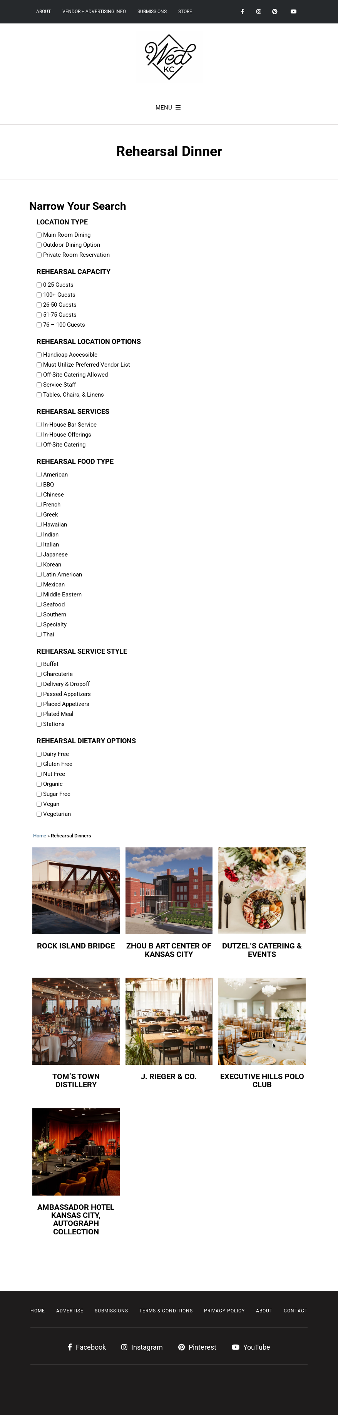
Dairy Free (56, 754)
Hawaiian (55, 524)
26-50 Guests (60, 304)
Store (185, 11)
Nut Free (54, 774)
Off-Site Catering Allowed (75, 374)
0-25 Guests (58, 284)
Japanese (55, 554)
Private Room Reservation (76, 254)
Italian (51, 544)
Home (39, 836)
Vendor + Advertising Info (94, 11)
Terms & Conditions (166, 1311)
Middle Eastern (62, 594)
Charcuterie (58, 674)
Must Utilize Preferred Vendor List (86, 364)
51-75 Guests (60, 314)
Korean (52, 564)
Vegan (51, 804)
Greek (50, 514)
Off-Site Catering (64, 444)
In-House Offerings (67, 434)
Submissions (152, 11)
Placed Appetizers (66, 704)
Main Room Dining (66, 234)
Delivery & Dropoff (66, 684)
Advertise (70, 1311)
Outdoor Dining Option (71, 244)
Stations (54, 724)
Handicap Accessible (70, 354)
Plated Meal (58, 714)
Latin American (62, 574)
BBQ (48, 484)
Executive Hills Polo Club (262, 1080)
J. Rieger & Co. (169, 1076)
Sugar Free (56, 794)
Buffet (51, 664)
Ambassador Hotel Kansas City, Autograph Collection (75, 1219)
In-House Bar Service (70, 424)
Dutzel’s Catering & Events (262, 950)
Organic (53, 784)
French (51, 504)
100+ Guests (59, 294)
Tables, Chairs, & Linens (73, 394)
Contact (296, 1311)
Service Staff (59, 384)
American (55, 474)
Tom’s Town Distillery (76, 1080)
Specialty (55, 624)
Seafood (54, 604)
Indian (51, 534)
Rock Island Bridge (76, 946)
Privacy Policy (224, 1311)
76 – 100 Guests (64, 324)
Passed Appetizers (67, 694)
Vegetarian (57, 813)
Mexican (54, 584)
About (43, 11)
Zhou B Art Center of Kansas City (168, 950)
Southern (54, 614)
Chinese (53, 494)
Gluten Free (57, 764)
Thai (48, 634)
